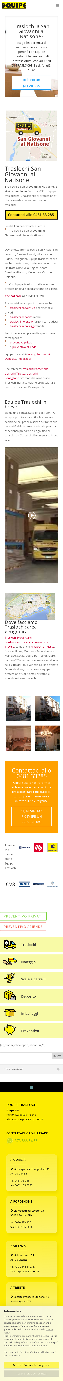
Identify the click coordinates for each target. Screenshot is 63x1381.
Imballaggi (24, 359)
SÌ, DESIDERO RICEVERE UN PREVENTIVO (31, 816)
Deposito (10, 359)
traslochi (32, 373)
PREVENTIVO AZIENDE (23, 926)
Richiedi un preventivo (31, 83)
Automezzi (43, 354)
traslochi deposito (21, 317)
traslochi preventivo (22, 308)
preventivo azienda (24, 347)
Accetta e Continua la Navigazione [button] (31, 1365)
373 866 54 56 (26, 1140)
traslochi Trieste (15, 373)
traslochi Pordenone (35, 369)
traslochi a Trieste (42, 646)
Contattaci (13, 296)
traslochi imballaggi (22, 326)
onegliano (12, 378)
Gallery (30, 354)
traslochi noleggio (21, 321)
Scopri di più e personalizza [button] (31, 1373)
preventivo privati (20, 342)
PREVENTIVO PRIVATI (23, 916)
